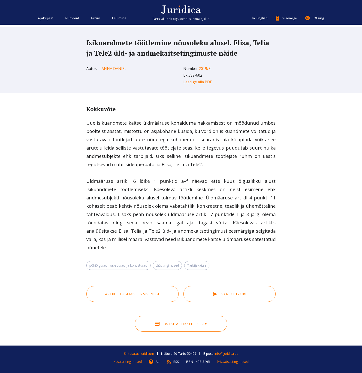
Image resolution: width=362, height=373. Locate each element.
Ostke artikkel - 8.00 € (181, 324)
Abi (158, 361)
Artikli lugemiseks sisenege (132, 294)
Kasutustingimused (127, 361)
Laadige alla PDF (197, 81)
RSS (176, 361)
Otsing (319, 20)
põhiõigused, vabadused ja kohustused (118, 265)
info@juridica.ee (226, 353)
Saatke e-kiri (229, 294)
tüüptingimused (167, 265)
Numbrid (72, 20)
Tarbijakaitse (196, 265)
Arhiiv (95, 20)
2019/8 (205, 68)
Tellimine (119, 20)
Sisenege (289, 20)
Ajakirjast (45, 20)
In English (260, 20)
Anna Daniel (114, 68)
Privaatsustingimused (233, 361)
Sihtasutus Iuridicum (139, 353)
